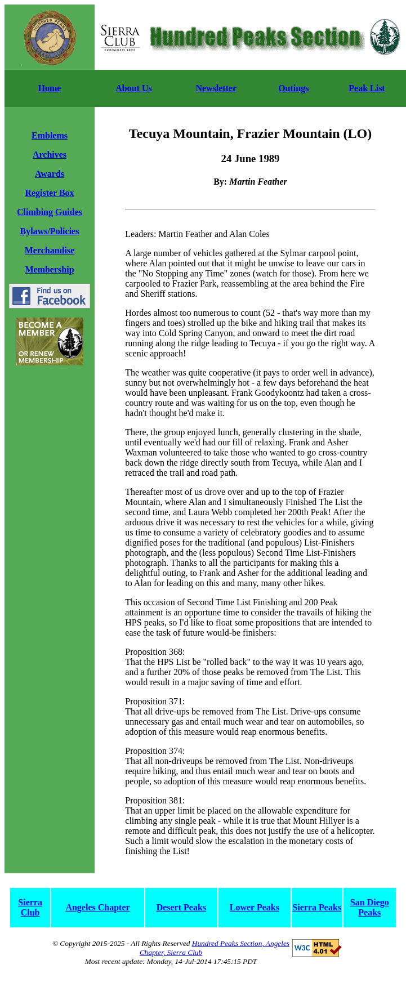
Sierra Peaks (316, 907)
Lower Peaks (254, 907)
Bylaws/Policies (49, 231)
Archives (49, 154)
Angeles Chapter (97, 907)
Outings (293, 88)
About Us (133, 88)
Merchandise (50, 250)
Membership (49, 269)
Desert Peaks (181, 907)
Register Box (49, 193)
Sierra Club (30, 907)
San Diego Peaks (369, 907)
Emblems (50, 135)
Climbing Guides (49, 212)
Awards (49, 173)
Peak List (367, 88)
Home (49, 88)
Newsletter (216, 88)
